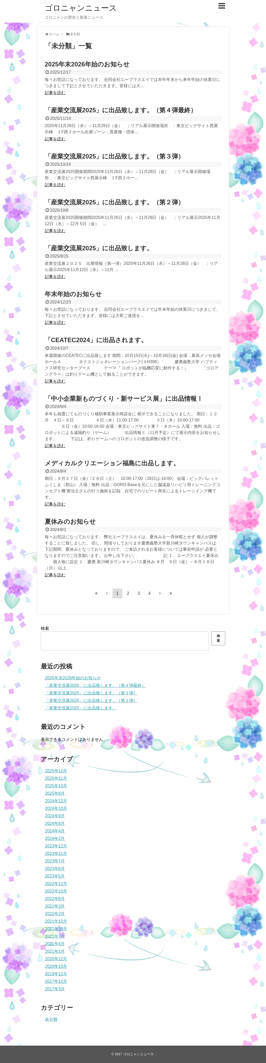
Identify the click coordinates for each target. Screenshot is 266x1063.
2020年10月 (56, 966)
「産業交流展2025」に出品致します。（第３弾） (114, 156)
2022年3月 (55, 906)
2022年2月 (55, 914)
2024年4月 (55, 831)
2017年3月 (55, 989)
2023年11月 (56, 853)
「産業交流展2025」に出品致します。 (99, 248)
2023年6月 (55, 868)
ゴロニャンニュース (81, 8)
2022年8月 (55, 898)
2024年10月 (56, 808)
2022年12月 (56, 883)
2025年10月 (56, 786)
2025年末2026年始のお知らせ (87, 64)
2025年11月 (56, 778)
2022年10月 (56, 891)
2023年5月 (55, 876)
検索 (45, 628)
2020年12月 (56, 959)
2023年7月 (55, 861)
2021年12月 (56, 921)
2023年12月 (56, 846)
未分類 (51, 1019)
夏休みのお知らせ (70, 521)
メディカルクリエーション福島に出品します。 (112, 463)
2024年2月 (55, 838)
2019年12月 (56, 974)
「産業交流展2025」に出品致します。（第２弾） (114, 202)
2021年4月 (55, 944)
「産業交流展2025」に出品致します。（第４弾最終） (121, 110)
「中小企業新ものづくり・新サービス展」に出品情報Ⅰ (124, 398)
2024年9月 (55, 816)
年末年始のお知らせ (73, 294)
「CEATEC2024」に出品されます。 (96, 339)
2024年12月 (56, 801)
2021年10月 (56, 929)
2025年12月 (56, 771)
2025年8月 (55, 793)
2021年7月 (55, 936)
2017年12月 (56, 981)
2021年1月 (55, 951)
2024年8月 (55, 823)
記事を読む (55, 93)
